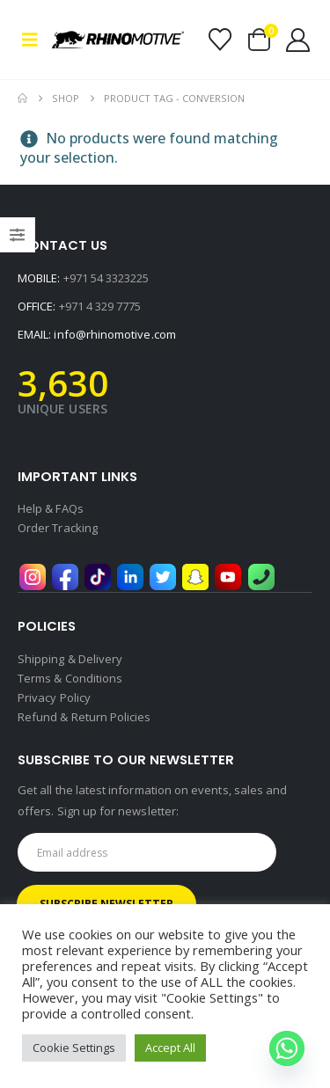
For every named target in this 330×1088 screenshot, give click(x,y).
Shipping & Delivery (70, 659)
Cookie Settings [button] (74, 1047)
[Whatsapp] (286, 1048)
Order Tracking (58, 528)
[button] (35, 40)
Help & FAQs (51, 508)
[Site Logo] (118, 39)
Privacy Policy (54, 697)
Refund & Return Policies (84, 717)
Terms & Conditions (70, 678)
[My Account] (298, 40)
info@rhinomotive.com (114, 334)
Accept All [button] (170, 1047)
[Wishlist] (219, 39)
